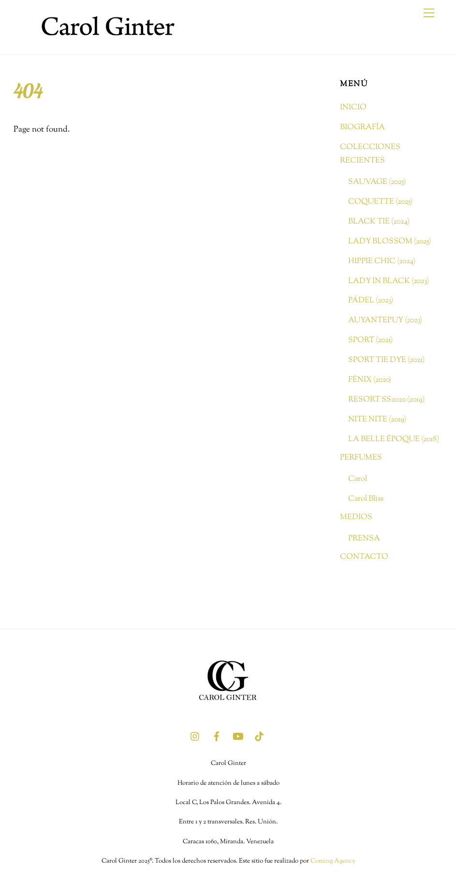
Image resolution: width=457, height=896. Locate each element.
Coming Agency (332, 861)
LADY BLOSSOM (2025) (389, 241)
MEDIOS (356, 517)
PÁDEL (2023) (370, 300)
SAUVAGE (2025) (377, 182)
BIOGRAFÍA (362, 127)
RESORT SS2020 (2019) (386, 399)
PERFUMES (361, 457)
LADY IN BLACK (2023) (388, 281)
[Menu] (429, 13)
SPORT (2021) (370, 340)
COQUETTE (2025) (380, 202)
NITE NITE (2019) (377, 419)
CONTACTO (364, 557)
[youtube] (238, 736)
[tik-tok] (259, 736)
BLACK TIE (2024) (379, 221)
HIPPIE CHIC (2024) (381, 261)
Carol (357, 479)
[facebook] (216, 736)
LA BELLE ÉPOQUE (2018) (393, 439)
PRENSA (364, 538)
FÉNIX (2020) (369, 380)
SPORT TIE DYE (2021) (386, 360)
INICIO (353, 107)
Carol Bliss (365, 499)
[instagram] (195, 736)
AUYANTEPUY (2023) (385, 320)
